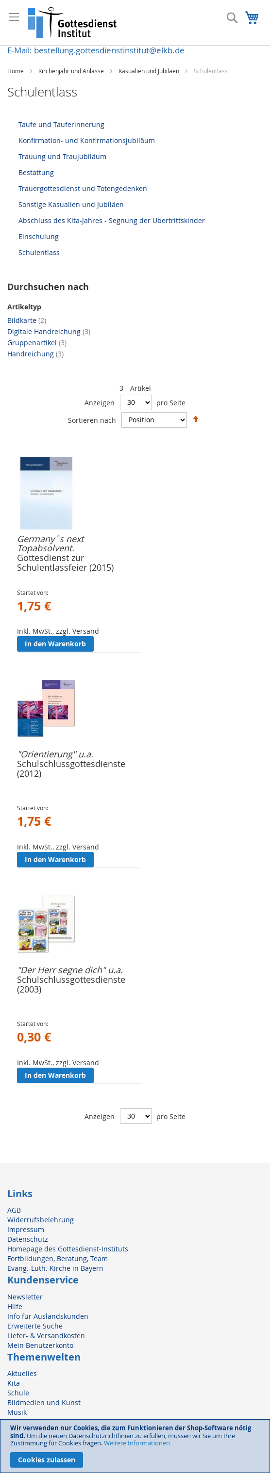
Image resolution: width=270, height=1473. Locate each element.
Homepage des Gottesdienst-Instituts (67, 1248)
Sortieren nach (92, 419)
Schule (18, 1392)
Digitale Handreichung (48, 331)
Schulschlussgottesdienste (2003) (71, 984)
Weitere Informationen (137, 1443)
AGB (14, 1210)
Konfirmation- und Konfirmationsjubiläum (86, 140)
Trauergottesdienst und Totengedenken (82, 188)
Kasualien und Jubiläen (149, 71)
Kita (13, 1383)
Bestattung (36, 172)
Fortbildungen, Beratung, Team (57, 1258)
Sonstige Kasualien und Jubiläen (71, 204)
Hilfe (14, 1306)
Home (16, 71)
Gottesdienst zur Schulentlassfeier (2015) (65, 562)
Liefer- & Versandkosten (46, 1335)
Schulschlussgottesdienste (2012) (71, 768)
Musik (17, 1412)
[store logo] (73, 22)
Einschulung (38, 236)
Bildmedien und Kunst (44, 1402)
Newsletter (25, 1296)
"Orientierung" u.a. (55, 754)
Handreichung (35, 353)
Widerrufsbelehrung (40, 1219)
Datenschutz (27, 1239)
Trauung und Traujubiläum (62, 156)
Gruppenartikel (37, 342)
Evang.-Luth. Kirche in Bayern (55, 1268)
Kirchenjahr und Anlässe (71, 71)
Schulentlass (39, 252)
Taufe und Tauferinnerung (61, 124)
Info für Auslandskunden (47, 1316)
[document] (135, 1446)
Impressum (25, 1229)
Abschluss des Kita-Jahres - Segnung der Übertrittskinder (111, 220)
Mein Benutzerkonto (40, 1345)
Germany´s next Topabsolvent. (50, 543)
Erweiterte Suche (35, 1325)
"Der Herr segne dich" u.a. (70, 970)
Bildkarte (26, 320)
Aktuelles (22, 1373)
